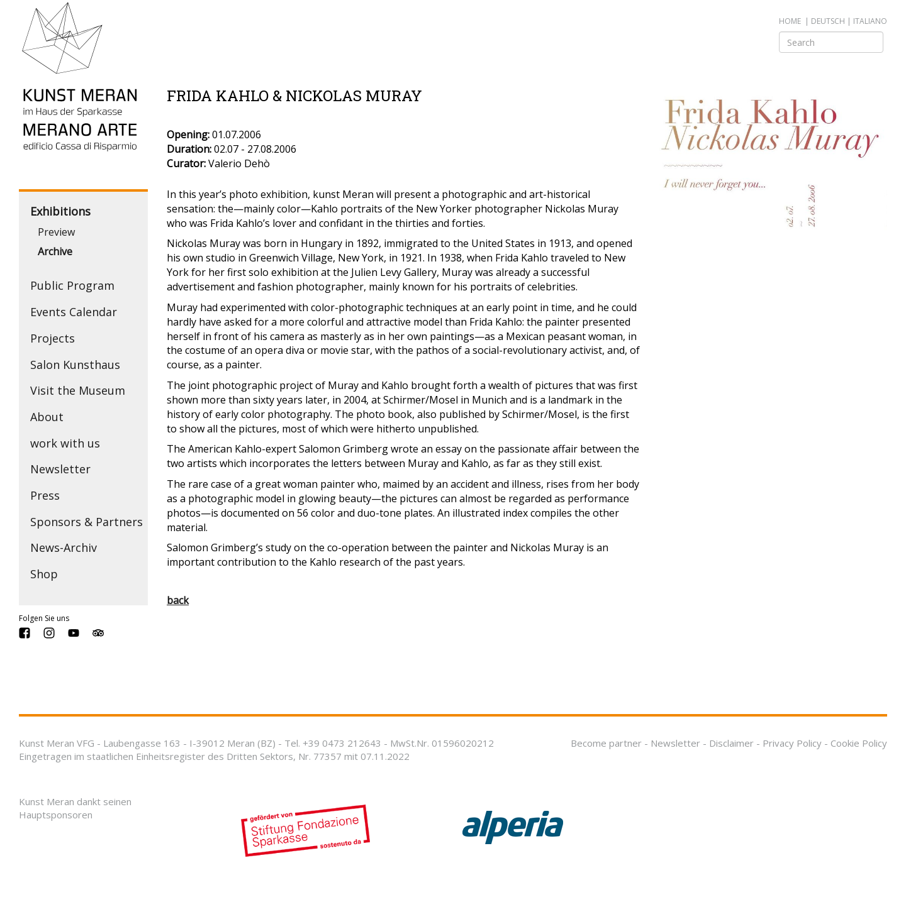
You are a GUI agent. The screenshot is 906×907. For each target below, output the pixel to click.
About (47, 416)
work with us (65, 443)
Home (790, 21)
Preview (56, 232)
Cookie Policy (858, 743)
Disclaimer (731, 743)
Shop (44, 573)
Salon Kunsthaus (75, 364)
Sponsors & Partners (86, 521)
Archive (55, 251)
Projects (52, 338)
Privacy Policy (792, 743)
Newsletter (60, 468)
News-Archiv (63, 547)
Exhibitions (60, 211)
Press (45, 495)
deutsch (828, 21)
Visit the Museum (77, 390)
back (178, 600)
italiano (870, 21)
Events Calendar (73, 311)
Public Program (72, 285)
